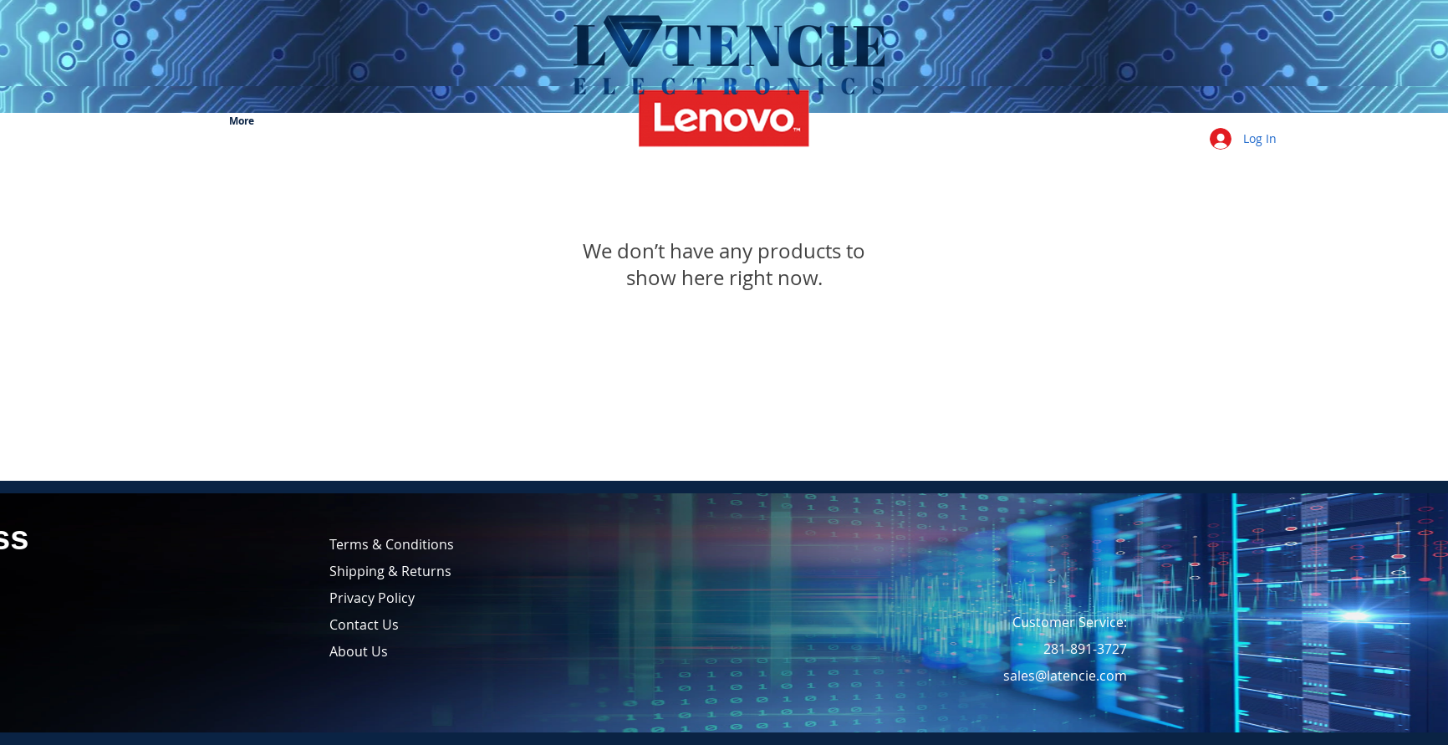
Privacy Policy (372, 598)
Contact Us (364, 624)
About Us (358, 651)
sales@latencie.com (1065, 675)
